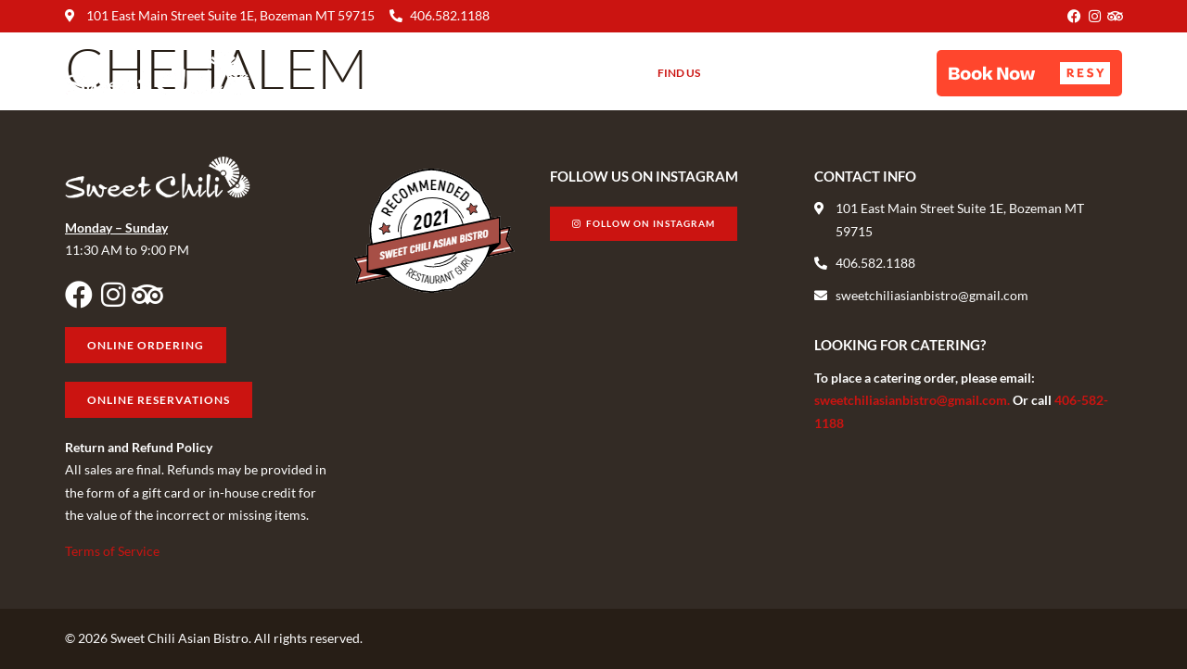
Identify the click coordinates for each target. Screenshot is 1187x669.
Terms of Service (112, 551)
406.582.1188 (450, 15)
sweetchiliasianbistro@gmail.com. (913, 400)
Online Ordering (871, 73)
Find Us (678, 73)
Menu (516, 73)
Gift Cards (760, 73)
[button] (1029, 73)
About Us (595, 73)
